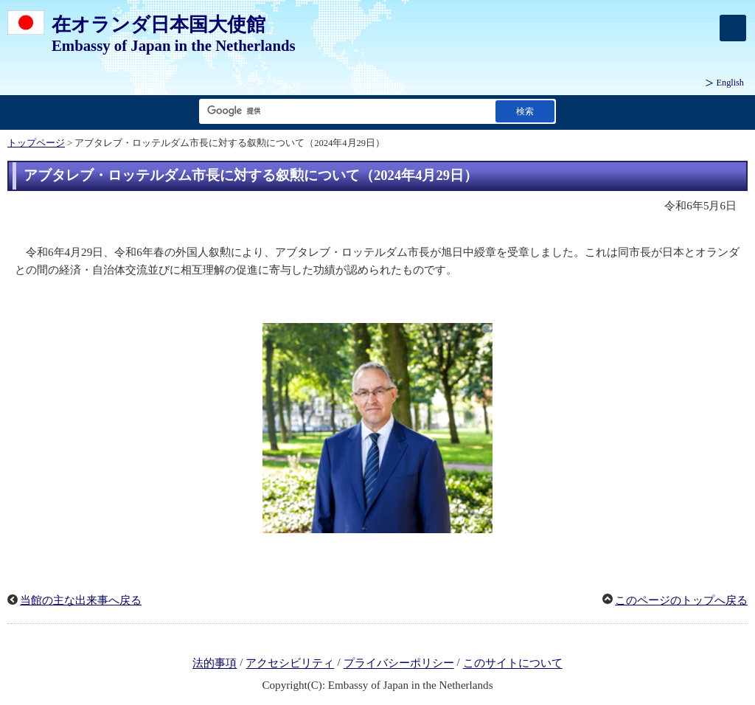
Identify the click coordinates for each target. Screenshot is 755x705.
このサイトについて (513, 664)
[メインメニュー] (733, 28)
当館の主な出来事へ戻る (81, 600)
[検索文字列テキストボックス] (344, 111)
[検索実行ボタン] (524, 111)
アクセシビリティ (290, 664)
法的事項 (214, 664)
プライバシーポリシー (399, 664)
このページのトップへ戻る (681, 600)
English (730, 82)
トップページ (36, 143)
